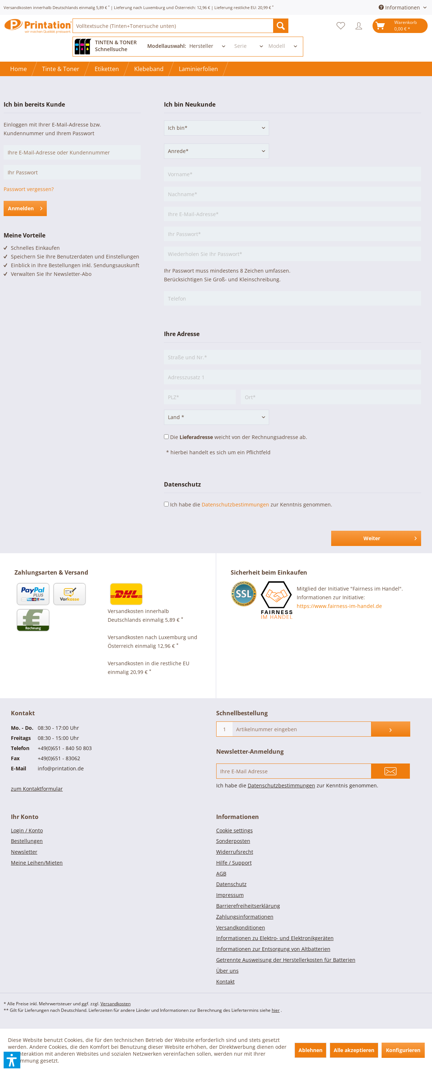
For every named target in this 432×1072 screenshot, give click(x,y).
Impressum (230, 894)
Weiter (390, 537)
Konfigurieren (403, 1050)
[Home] (18, 69)
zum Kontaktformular (37, 788)
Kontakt (225, 981)
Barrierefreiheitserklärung (248, 905)
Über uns (227, 970)
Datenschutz (231, 884)
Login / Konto (27, 830)
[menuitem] (180, 25)
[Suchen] (280, 25)
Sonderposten (233, 840)
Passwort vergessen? (29, 189)
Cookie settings (234, 830)
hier (276, 1010)
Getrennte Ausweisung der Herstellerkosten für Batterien (285, 959)
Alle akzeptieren (354, 1050)
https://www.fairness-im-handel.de (339, 606)
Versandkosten (115, 1004)
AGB (221, 873)
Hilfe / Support (234, 862)
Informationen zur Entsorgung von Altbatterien (273, 948)
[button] (12, 1060)
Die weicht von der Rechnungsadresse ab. (238, 437)
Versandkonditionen (240, 927)
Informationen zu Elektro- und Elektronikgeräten (275, 938)
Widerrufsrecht (234, 851)
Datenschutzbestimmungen (235, 504)
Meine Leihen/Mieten (37, 862)
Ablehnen (310, 1050)
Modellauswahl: (166, 45)
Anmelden (25, 207)
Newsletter (24, 851)
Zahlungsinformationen (244, 916)
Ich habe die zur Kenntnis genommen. (251, 504)
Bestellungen (27, 840)
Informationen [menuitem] (400, 7)
